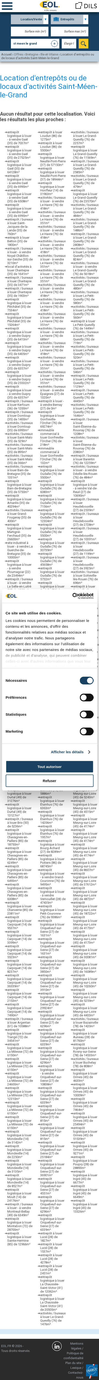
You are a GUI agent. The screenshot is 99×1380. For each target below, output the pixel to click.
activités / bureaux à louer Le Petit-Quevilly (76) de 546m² (86, 366)
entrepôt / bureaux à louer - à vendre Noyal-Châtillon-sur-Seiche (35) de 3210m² (20, 256)
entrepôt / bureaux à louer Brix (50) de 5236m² (20, 822)
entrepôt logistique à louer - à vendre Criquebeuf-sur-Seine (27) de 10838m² (52, 1075)
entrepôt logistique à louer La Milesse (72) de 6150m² (20, 1050)
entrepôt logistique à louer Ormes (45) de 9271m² (85, 1148)
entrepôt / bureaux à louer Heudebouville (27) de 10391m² (86, 533)
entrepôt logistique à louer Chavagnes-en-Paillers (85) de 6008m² (19, 892)
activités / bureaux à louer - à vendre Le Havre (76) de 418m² (53, 203)
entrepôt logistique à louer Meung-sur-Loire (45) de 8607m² (85, 864)
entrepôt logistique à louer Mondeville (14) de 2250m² (19, 1151)
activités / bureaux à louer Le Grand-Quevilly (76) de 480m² (86, 283)
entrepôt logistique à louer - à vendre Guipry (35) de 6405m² (19, 348)
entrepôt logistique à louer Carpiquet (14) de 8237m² (19, 966)
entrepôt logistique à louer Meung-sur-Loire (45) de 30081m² (85, 951)
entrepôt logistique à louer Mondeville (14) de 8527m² (19, 1180)
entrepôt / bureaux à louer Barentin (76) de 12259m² (86, 459)
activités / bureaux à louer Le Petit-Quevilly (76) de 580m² (86, 297)
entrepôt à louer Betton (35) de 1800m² (18, 241)
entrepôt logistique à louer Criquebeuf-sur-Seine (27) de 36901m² (52, 1168)
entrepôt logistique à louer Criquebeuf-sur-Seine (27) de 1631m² (52, 928)
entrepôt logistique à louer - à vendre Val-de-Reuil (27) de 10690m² (85, 488)
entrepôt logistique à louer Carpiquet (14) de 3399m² (19, 937)
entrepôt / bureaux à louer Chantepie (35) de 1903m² (20, 292)
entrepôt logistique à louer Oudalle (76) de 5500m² (52, 472)
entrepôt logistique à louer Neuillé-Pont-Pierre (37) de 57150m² (53, 159)
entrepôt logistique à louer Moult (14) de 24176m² (19, 1195)
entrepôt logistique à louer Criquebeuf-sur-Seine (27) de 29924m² (52, 1001)
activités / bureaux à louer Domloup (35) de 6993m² (20, 426)
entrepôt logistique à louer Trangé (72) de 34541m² (19, 1035)
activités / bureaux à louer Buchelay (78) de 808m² (86, 1062)
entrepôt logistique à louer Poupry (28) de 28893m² (85, 1162)
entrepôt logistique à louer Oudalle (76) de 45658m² (52, 559)
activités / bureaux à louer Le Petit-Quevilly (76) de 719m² (86, 337)
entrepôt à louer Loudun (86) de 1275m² (51, 135)
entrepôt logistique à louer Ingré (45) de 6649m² (85, 1191)
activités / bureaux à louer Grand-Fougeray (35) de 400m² (20, 515)
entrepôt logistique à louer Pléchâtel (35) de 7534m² (19, 305)
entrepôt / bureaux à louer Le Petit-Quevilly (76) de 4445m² (86, 395)
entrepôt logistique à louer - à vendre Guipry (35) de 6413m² (19, 334)
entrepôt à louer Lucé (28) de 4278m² (51, 1258)
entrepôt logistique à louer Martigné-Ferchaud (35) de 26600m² (19, 532)
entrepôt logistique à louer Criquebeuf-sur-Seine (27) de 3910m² (52, 982)
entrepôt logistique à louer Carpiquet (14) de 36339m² (19, 980)
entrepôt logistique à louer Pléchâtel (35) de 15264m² (19, 319)
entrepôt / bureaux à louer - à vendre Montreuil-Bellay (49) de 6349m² (20, 1209)
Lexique (75, 1368)
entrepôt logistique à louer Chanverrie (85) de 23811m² (19, 908)
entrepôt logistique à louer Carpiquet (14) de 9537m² (19, 922)
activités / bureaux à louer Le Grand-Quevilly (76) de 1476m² (53, 1318)
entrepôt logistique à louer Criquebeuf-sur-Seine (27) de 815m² (52, 1113)
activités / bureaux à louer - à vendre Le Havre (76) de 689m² (53, 334)
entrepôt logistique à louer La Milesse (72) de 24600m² (20, 1079)
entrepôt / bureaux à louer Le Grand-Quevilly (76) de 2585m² (86, 166)
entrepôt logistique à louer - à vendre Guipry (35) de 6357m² (19, 363)
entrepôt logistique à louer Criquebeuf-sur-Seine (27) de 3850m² (52, 964)
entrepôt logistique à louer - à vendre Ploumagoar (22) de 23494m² (19, 568)
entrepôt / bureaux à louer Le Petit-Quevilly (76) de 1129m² (86, 381)
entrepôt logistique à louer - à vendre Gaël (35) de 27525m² (19, 152)
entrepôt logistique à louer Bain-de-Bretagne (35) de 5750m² (19, 486)
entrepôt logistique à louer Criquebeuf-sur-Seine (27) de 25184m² (52, 1150)
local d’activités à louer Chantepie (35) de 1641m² (19, 270)
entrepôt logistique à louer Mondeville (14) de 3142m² (19, 1137)
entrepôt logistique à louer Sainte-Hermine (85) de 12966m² (19, 1238)
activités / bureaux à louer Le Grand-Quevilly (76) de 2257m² (86, 137)
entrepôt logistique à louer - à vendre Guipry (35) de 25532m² (19, 377)
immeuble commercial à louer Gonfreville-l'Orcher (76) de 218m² (52, 437)
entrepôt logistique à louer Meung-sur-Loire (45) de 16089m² (85, 966)
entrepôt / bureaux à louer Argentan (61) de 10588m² (20, 1022)
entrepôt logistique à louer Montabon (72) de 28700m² (19, 1224)
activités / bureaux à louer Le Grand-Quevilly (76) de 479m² (86, 181)
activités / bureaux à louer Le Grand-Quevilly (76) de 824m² (86, 254)
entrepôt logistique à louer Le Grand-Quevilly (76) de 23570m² (85, 195)
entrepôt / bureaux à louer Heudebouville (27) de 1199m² (86, 548)
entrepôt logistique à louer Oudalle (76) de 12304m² (52, 515)
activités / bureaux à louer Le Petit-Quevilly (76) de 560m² (86, 312)
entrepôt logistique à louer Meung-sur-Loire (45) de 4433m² (85, 1010)
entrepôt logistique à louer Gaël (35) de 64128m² (19, 166)
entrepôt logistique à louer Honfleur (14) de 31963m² (52, 188)
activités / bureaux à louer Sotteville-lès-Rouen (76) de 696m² (86, 577)
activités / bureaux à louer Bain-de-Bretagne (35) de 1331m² (20, 472)
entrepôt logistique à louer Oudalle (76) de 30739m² (52, 544)
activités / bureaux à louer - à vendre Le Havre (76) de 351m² (53, 217)
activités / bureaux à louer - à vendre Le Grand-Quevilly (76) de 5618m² (86, 268)
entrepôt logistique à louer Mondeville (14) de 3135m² (19, 1166)
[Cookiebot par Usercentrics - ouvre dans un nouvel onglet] (72, 596)
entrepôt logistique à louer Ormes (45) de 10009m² (85, 1089)
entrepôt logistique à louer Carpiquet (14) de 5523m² (19, 951)
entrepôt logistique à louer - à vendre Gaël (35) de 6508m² (19, 195)
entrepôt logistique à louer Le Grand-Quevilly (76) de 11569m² (85, 152)
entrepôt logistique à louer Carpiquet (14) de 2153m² (19, 995)
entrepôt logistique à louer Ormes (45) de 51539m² (85, 1133)
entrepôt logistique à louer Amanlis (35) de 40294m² (19, 501)
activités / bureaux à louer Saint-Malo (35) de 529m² (20, 437)
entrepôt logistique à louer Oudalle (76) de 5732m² (52, 573)
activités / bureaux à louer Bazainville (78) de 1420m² (86, 1022)
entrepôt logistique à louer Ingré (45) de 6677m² (85, 1177)
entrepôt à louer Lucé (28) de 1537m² (51, 1247)
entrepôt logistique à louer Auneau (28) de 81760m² (85, 1035)
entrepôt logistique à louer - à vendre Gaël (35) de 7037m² (19, 137)
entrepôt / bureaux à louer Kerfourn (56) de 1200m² (20, 404)
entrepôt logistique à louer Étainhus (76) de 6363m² (52, 802)
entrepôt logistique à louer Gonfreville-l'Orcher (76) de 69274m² (52, 419)
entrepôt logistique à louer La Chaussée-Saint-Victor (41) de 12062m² (52, 1284)
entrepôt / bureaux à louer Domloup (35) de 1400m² (20, 415)
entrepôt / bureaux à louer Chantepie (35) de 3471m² (20, 281)
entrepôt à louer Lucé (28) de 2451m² (51, 1269)
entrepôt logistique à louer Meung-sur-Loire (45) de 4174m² (85, 821)
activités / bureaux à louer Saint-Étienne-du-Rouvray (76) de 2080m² (86, 445)
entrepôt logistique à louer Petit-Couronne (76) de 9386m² (52, 911)
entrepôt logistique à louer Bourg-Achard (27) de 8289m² (52, 846)
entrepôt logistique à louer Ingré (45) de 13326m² (85, 1206)
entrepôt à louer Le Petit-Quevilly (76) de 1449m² (84, 324)
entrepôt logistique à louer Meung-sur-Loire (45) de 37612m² (85, 879)
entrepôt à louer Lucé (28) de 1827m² (51, 1236)
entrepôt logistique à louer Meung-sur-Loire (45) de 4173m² (85, 922)
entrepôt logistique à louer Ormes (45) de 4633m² (85, 1075)
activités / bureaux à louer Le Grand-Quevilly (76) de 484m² (86, 210)
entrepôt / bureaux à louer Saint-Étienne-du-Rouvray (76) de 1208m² (86, 426)
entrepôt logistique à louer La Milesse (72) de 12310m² (20, 1093)
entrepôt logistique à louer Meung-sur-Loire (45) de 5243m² (85, 791)
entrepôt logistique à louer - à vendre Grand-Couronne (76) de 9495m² (52, 877)
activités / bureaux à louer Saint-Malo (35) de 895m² (20, 448)
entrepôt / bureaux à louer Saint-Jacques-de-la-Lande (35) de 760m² (20, 227)
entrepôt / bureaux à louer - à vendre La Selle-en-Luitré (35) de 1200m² (20, 584)
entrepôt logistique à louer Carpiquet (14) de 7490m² (19, 1010)
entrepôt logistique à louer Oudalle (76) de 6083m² (52, 486)
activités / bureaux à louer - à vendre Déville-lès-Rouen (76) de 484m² (86, 472)
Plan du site (73, 1363)
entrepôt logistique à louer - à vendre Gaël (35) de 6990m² (19, 181)
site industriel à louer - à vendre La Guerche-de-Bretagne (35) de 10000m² (20, 550)
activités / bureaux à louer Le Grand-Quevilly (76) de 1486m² (86, 225)
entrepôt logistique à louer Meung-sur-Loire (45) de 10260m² (85, 980)
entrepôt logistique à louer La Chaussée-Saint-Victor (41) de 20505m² (52, 1302)
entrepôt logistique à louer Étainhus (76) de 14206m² (52, 817)
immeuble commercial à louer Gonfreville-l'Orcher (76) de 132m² (52, 456)
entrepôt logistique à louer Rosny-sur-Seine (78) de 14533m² (85, 1050)
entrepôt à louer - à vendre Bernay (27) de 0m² (52, 404)
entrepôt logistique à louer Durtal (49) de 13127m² (19, 810)
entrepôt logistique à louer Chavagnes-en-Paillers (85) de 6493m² (19, 873)
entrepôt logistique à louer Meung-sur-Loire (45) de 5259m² (85, 995)
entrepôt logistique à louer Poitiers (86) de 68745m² (52, 861)
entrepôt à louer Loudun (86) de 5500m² (51, 146)
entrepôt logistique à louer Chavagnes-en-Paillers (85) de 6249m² (19, 855)
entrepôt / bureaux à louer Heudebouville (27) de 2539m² (86, 504)
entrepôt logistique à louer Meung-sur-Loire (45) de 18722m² (85, 908)
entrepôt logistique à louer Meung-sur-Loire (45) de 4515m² (85, 806)
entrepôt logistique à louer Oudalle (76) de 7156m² (52, 501)
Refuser (49, 781)
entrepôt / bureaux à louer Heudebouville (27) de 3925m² (86, 563)
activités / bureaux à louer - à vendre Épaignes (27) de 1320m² (53, 392)
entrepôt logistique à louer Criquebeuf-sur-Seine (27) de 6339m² (52, 1037)
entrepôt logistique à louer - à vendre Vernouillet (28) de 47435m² (53, 895)
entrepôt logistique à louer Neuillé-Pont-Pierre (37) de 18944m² (53, 174)
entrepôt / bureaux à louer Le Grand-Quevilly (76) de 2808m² (86, 239)
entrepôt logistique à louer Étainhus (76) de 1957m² (52, 831)
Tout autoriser (50, 767)
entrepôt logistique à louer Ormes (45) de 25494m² (85, 1119)
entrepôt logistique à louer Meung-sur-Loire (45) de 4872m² (85, 893)
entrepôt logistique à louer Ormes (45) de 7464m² (85, 1104)
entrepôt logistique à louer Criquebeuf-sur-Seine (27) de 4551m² (52, 1186)
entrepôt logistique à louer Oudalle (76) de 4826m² (52, 588)
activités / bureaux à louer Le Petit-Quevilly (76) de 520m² (86, 352)
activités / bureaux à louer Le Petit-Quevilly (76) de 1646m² (86, 410)
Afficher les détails (67, 752)
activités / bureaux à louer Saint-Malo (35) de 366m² (20, 459)
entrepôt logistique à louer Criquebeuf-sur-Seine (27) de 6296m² (52, 1019)
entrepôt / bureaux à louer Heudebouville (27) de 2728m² (86, 519)
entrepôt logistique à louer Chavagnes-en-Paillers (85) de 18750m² (19, 837)
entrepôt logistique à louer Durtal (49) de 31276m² (19, 795)
